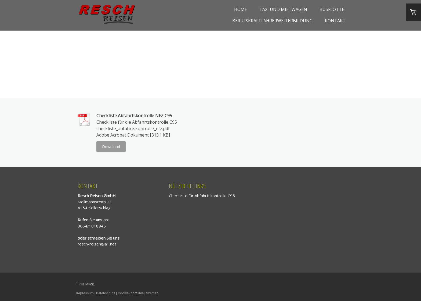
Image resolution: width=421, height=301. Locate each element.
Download (111, 146)
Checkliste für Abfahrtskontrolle (198, 195)
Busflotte (332, 9)
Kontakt (335, 21)
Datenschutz (105, 293)
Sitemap (152, 293)
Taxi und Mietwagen (283, 9)
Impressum (85, 293)
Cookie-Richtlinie (131, 293)
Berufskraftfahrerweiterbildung (272, 21)
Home (240, 9)
